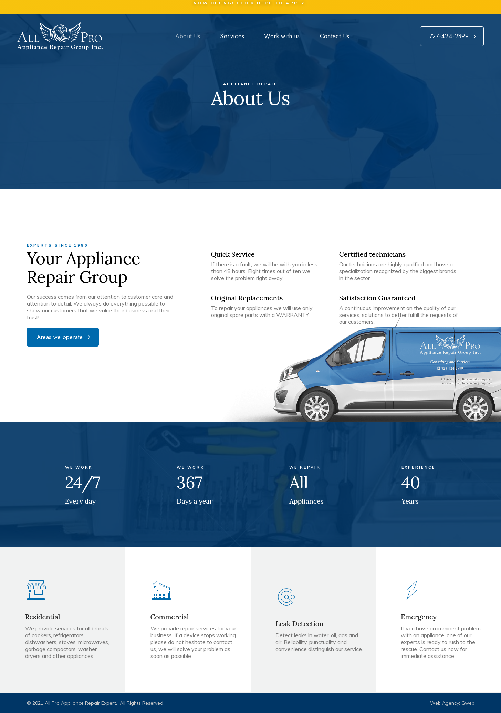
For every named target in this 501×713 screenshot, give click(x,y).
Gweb (467, 703)
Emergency (419, 616)
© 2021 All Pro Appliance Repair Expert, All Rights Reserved (95, 703)
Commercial (169, 616)
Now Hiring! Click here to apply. (250, 3)
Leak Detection (299, 623)
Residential (42, 616)
